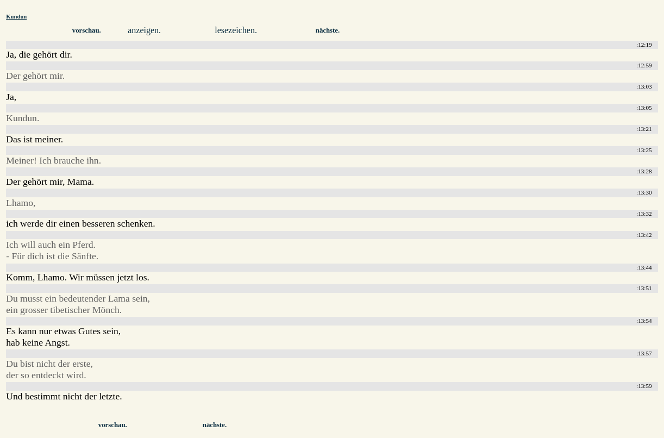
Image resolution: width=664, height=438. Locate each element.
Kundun (16, 16)
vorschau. (86, 30)
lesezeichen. (236, 30)
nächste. (328, 30)
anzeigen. (144, 30)
